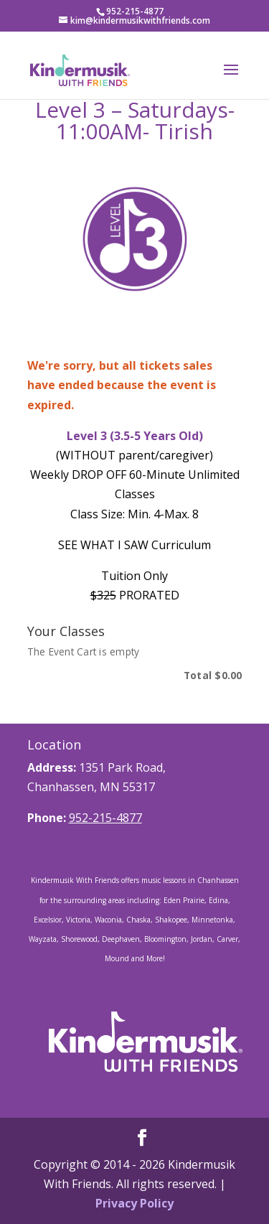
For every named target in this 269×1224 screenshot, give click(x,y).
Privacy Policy (134, 1203)
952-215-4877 (105, 818)
